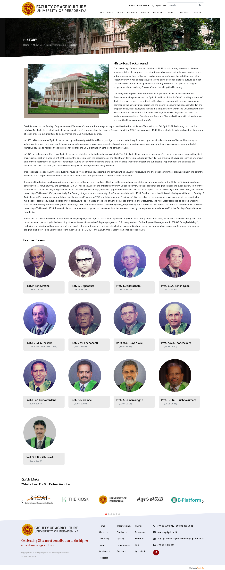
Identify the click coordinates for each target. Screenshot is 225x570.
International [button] (159, 12)
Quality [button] (171, 12)
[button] (106, 509)
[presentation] (22, 496)
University (110, 12)
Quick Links (161, 5)
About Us (37, 45)
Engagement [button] (184, 12)
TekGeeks (200, 568)
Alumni (132, 5)
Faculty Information (56, 45)
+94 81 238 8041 (184, 525)
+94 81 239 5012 (165, 525)
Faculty (120, 12)
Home (101, 12)
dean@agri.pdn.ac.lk (167, 532)
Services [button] (197, 12)
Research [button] (145, 12)
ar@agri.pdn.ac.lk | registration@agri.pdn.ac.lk (180, 538)
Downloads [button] (142, 5)
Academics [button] (132, 12)
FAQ (152, 5)
